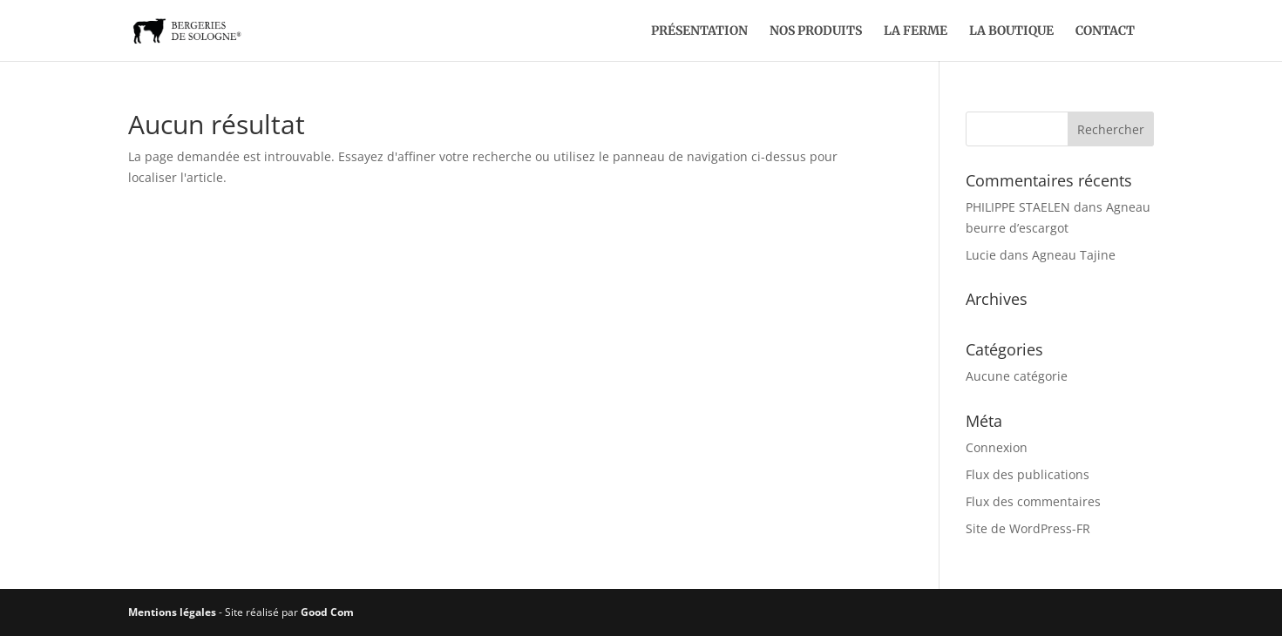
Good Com (327, 612)
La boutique (1011, 31)
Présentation (699, 31)
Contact (1105, 31)
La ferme (915, 31)
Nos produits (816, 31)
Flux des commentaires (1033, 501)
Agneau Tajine (1074, 255)
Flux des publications (1027, 474)
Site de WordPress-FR (1028, 528)
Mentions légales (172, 612)
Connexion (997, 447)
